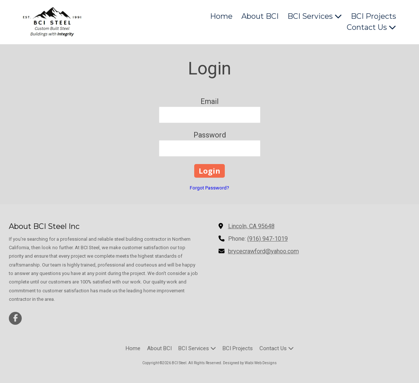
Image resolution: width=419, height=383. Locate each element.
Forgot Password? (209, 188)
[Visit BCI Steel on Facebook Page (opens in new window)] (15, 318)
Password (209, 134)
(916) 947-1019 (267, 238)
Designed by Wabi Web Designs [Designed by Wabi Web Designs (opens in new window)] (250, 363)
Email (209, 101)
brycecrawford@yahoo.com (263, 251)
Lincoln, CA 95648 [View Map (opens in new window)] (251, 226)
